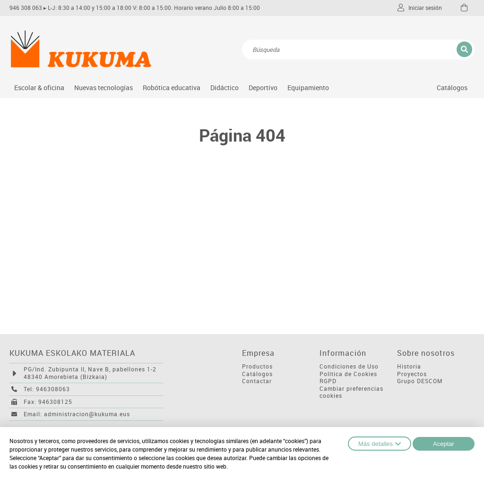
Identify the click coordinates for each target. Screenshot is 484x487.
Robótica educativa (171, 87)
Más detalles (379, 443)
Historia (409, 366)
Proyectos (412, 374)
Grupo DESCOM (420, 381)
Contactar (257, 381)
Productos (257, 366)
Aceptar (443, 443)
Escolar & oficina (39, 87)
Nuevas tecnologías (103, 87)
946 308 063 (25, 7)
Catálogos (452, 87)
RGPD (328, 381)
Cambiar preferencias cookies (351, 392)
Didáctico (224, 87)
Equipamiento (308, 87)
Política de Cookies (348, 374)
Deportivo (263, 87)
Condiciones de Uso (349, 366)
